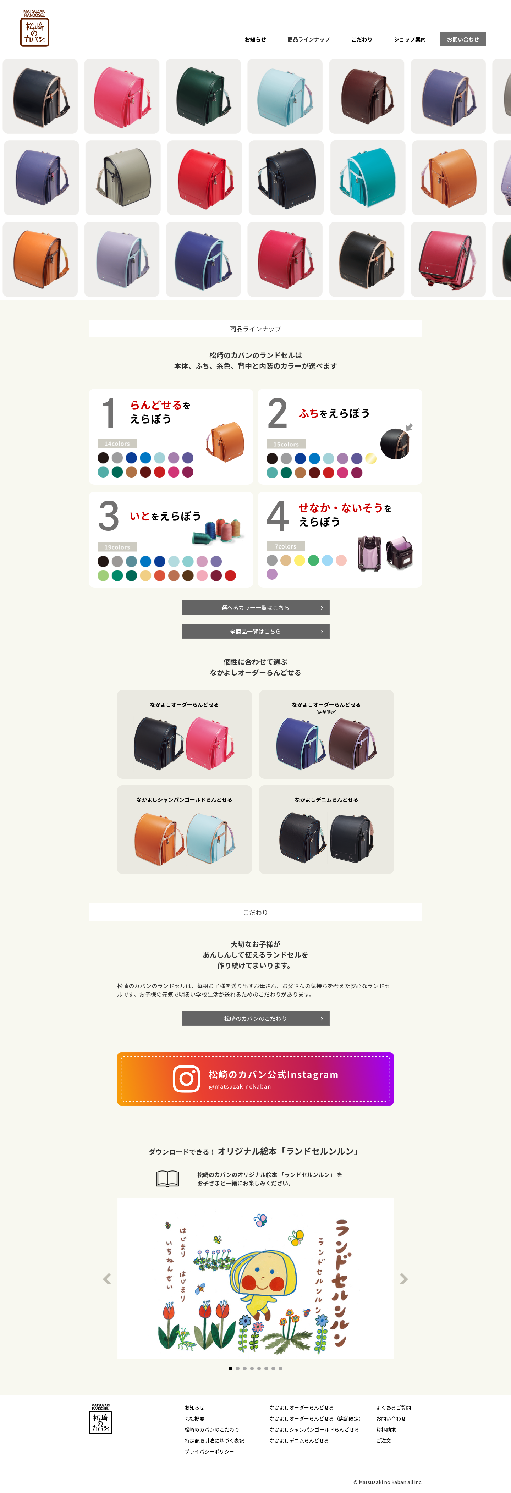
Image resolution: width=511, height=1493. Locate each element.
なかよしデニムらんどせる (299, 1440)
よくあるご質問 (393, 1407)
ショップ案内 (410, 39)
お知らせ (255, 39)
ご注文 (383, 1440)
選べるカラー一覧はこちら (255, 607)
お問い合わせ (463, 39)
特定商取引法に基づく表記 (214, 1440)
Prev (108, 1278)
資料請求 (386, 1429)
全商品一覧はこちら (255, 631)
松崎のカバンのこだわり (255, 1018)
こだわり (362, 39)
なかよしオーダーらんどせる (302, 1407)
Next (406, 1278)
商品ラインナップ (308, 39)
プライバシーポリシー (209, 1451)
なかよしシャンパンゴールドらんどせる (314, 1429)
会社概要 (194, 1418)
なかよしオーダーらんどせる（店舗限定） (317, 1418)
